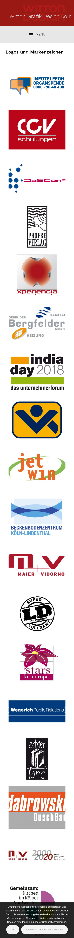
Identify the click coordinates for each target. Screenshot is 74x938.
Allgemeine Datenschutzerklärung (44, 929)
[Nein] (69, 920)
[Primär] (37, 35)
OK (13, 929)
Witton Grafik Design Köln (40, 16)
